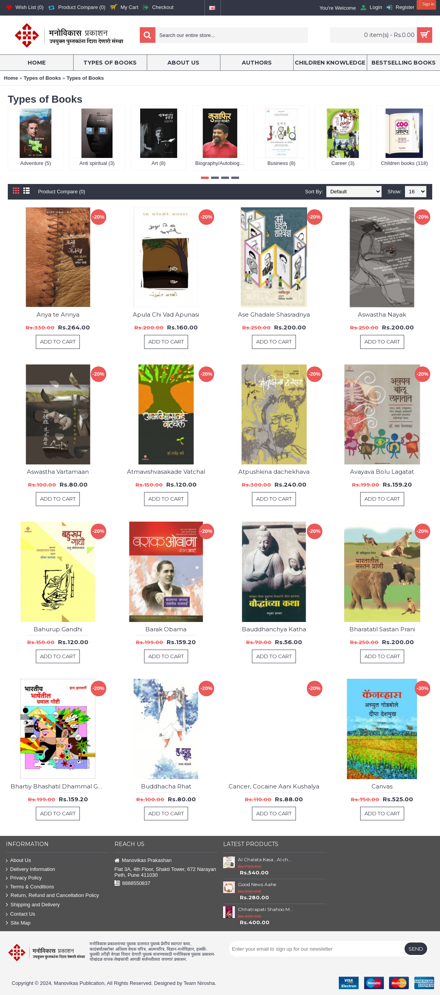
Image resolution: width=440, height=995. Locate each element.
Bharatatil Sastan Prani (382, 629)
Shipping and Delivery (33, 905)
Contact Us (20, 914)
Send (415, 949)
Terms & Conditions (30, 887)
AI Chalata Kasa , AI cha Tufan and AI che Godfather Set (265, 859)
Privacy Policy (24, 878)
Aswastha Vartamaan (58, 471)
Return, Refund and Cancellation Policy (52, 895)
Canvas (381, 786)
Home (11, 78)
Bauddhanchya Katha (274, 629)
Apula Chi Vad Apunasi (166, 314)
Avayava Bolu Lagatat (382, 471)
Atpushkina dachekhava (274, 471)
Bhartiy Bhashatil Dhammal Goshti (59, 786)
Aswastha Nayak (382, 314)
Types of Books (42, 78)
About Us (18, 860)
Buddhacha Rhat (166, 786)
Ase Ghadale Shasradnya (274, 314)
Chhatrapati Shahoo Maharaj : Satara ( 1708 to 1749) (265, 909)
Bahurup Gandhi (57, 629)
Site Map (18, 923)
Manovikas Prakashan (143, 860)
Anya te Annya (58, 314)
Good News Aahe (257, 884)
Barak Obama (166, 629)
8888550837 (132, 883)
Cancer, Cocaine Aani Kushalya (274, 786)
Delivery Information (30, 869)
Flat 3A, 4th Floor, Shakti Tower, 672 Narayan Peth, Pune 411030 (165, 872)
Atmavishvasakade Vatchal (166, 471)
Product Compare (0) (61, 191)
